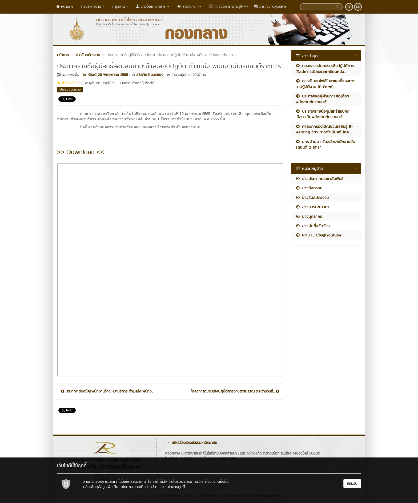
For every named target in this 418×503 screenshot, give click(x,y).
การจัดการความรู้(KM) (228, 6)
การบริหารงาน (92, 6)
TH (349, 6)
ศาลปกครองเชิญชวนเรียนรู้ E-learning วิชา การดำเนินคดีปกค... (324, 129)
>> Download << (80, 152)
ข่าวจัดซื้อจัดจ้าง (312, 226)
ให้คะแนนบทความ (70, 89)
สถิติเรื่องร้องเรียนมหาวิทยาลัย (194, 442)
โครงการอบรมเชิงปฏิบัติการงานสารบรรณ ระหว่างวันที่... (235, 391)
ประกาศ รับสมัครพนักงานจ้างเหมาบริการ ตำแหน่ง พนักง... (107, 391)
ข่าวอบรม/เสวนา (312, 207)
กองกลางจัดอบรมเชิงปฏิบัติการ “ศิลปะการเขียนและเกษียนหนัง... (324, 68)
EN (358, 6)
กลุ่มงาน (121, 6)
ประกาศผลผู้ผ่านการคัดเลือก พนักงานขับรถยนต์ (322, 99)
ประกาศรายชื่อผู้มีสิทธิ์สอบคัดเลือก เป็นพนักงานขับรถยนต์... (322, 114)
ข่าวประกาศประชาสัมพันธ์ (319, 178)
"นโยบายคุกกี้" (175, 487)
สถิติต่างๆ (189, 6)
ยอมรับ (352, 483)
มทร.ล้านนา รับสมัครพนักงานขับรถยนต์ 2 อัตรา (325, 144)
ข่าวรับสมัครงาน (312, 197)
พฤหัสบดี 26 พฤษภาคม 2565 (105, 74)
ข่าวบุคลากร (308, 216)
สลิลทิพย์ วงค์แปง (149, 74)
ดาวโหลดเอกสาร (153, 6)
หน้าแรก (64, 6)
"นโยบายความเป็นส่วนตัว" (138, 487)
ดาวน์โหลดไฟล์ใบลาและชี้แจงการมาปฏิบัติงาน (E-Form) (325, 83)
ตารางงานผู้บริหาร (270, 6)
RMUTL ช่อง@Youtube (318, 235)
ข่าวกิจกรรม (308, 188)
